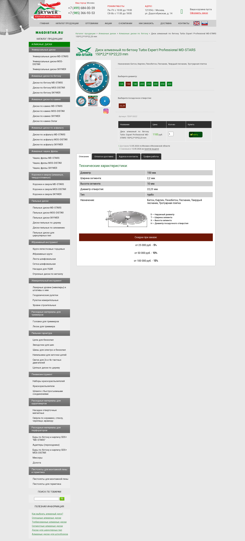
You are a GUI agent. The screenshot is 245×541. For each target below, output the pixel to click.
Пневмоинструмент (42, 374)
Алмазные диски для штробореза (50, 534)
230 (142, 84)
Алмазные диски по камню (46, 99)
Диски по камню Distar (45, 121)
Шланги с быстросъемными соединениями (48, 392)
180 (135, 84)
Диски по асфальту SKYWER (48, 144)
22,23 (122, 105)
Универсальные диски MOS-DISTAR (48, 63)
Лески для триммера (44, 326)
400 (169, 84)
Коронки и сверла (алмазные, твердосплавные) (47, 176)
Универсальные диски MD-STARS (50, 56)
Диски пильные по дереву (47, 222)
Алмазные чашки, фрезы (45, 151)
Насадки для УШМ (43, 269)
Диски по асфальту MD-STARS (49, 134)
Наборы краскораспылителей (49, 381)
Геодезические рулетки (45, 295)
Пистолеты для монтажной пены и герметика (49, 471)
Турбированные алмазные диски (49, 522)
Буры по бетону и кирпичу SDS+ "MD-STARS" (50, 438)
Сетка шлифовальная (44, 264)
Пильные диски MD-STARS (47, 207)
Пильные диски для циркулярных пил (43, 234)
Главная (44, 23)
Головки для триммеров (46, 321)
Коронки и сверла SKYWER (47, 194)
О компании (125, 23)
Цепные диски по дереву (46, 367)
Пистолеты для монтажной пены (50, 479)
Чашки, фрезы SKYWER (45, 168)
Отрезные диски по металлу (48, 274)
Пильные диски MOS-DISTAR (48, 212)
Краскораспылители (44, 386)
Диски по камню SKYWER (46, 116)
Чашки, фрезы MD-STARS (46, 158)
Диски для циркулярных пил (47, 530)
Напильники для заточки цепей (49, 354)
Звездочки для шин (43, 344)
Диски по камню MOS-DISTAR (49, 111)
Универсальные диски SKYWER (49, 69)
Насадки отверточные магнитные (45, 411)
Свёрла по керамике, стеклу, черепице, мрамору (48, 419)
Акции (108, 23)
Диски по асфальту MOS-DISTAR (50, 139)
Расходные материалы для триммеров (46, 313)
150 (128, 84)
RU (204, 23)
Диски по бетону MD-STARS (48, 82)
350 (163, 84)
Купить (194, 135)
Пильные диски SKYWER (46, 217)
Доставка (166, 23)
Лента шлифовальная (44, 259)
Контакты (183, 23)
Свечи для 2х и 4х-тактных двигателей (47, 361)
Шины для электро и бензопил (49, 349)
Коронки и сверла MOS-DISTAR (49, 189)
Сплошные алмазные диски (46, 518)
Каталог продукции (67, 23)
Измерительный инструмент (47, 280)
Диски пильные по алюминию (49, 227)
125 (121, 84)
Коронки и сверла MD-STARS (48, 184)
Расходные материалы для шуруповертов (46, 402)
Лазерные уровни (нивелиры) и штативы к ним (49, 289)
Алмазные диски (42, 44)
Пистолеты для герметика (47, 484)
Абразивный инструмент (45, 242)
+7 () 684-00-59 (81, 8)
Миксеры (37, 457)
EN (196, 23)
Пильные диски (40, 201)
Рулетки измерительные (45, 300)
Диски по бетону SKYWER (46, 92)
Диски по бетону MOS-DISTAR (49, 87)
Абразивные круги (42, 254)
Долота (37, 462)
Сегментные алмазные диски (47, 526)
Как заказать (146, 23)
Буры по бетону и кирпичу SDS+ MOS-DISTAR (50, 451)
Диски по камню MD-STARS (47, 106)
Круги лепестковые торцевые (49, 249)
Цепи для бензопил (43, 339)
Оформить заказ (199, 13)
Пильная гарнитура (42, 333)
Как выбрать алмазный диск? (47, 514)
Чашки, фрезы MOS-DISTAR (47, 163)
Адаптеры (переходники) (46, 444)
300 (156, 84)
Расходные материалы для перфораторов (46, 429)
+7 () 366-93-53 (81, 13)
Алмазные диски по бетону (46, 76)
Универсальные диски (43, 49)
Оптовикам (91, 23)
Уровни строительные (44, 305)
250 (149, 84)
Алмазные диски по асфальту (48, 127)
